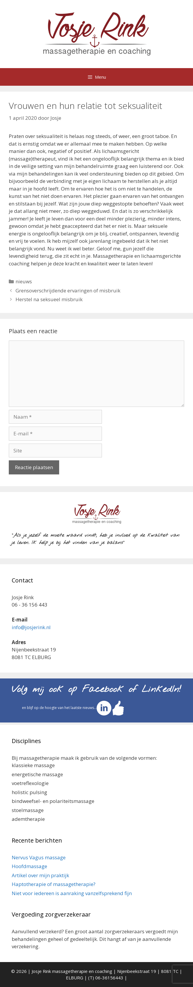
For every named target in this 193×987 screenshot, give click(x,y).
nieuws (24, 281)
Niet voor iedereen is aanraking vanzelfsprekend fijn (72, 893)
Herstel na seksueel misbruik (49, 299)
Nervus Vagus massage (39, 857)
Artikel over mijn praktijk (40, 875)
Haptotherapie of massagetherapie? (53, 884)
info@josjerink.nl (31, 627)
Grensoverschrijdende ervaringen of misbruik (68, 290)
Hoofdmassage (29, 866)
